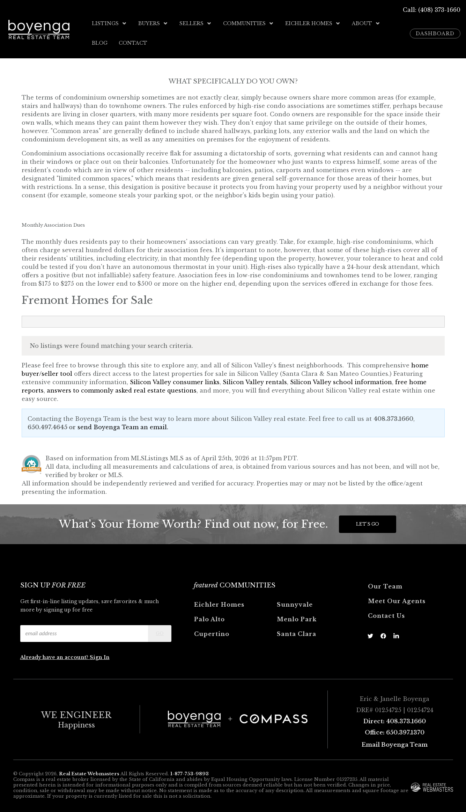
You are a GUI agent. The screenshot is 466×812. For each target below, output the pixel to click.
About (366, 23)
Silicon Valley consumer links (175, 380)
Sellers (195, 23)
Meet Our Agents (397, 599)
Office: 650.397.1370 (394, 730)
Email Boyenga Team (395, 743)
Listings (109, 23)
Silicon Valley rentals (255, 380)
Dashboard (435, 33)
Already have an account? (55, 656)
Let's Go (367, 522)
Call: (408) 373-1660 (431, 9)
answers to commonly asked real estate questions (122, 389)
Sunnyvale (295, 603)
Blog (100, 42)
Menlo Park (297, 617)
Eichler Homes (313, 23)
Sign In (100, 656)
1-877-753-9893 (189, 773)
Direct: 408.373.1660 (394, 719)
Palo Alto (209, 617)
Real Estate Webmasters (89, 773)
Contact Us (386, 614)
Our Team (385, 584)
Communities (248, 23)
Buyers (153, 23)
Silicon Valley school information (341, 380)
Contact (133, 42)
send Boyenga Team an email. (122, 425)
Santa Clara (296, 632)
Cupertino (211, 632)
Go (160, 632)
